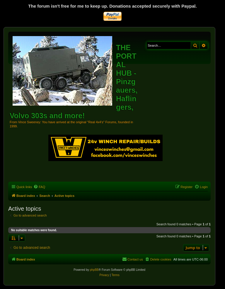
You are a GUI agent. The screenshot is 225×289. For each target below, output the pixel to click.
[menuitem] (39, 186)
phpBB (94, 269)
